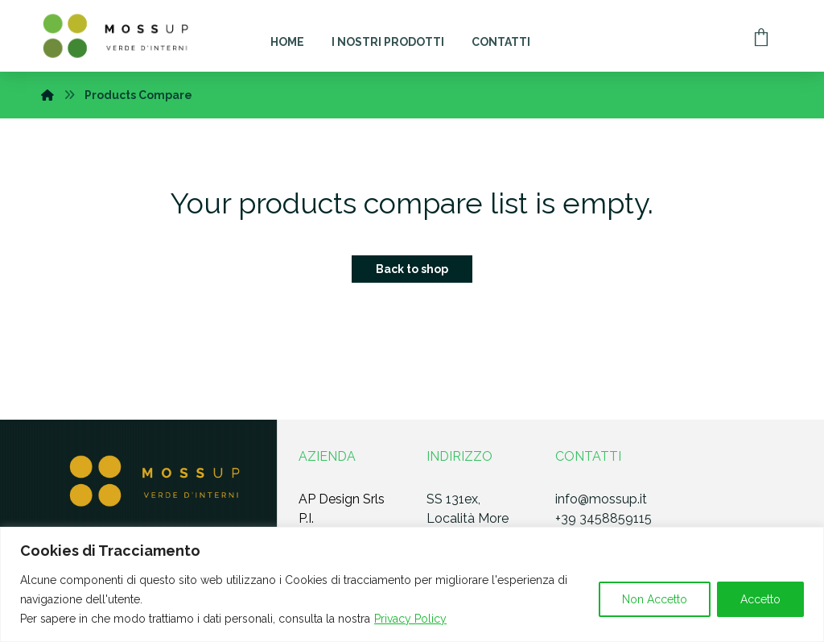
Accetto (760, 599)
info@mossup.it (601, 499)
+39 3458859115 (603, 518)
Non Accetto (654, 599)
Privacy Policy (410, 618)
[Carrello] (761, 35)
